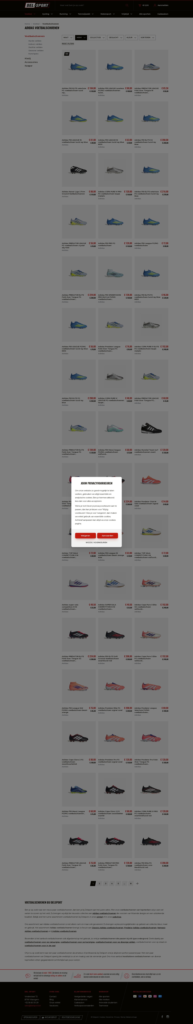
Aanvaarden (107, 536)
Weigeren (85, 536)
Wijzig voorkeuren (96, 542)
